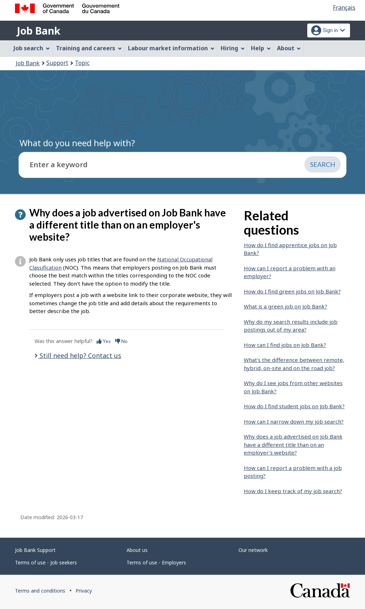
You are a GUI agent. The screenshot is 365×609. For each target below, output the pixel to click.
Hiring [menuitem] (233, 48)
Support (57, 63)
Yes (104, 341)
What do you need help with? (77, 143)
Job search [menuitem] (32, 48)
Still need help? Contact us (79, 355)
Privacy (84, 590)
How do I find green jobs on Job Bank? (292, 291)
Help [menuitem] (261, 48)
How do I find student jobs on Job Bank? (294, 406)
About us (137, 550)
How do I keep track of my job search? (293, 491)
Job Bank (38, 30)
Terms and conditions (40, 590)
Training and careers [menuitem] (89, 48)
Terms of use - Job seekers (46, 562)
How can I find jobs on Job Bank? (285, 344)
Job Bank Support (35, 550)
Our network (253, 550)
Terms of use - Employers (156, 562)
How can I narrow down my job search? (294, 421)
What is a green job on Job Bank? (285, 306)
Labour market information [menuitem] (171, 48)
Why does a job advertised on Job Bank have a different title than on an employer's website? (293, 444)
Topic (82, 63)
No (121, 341)
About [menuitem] (289, 48)
